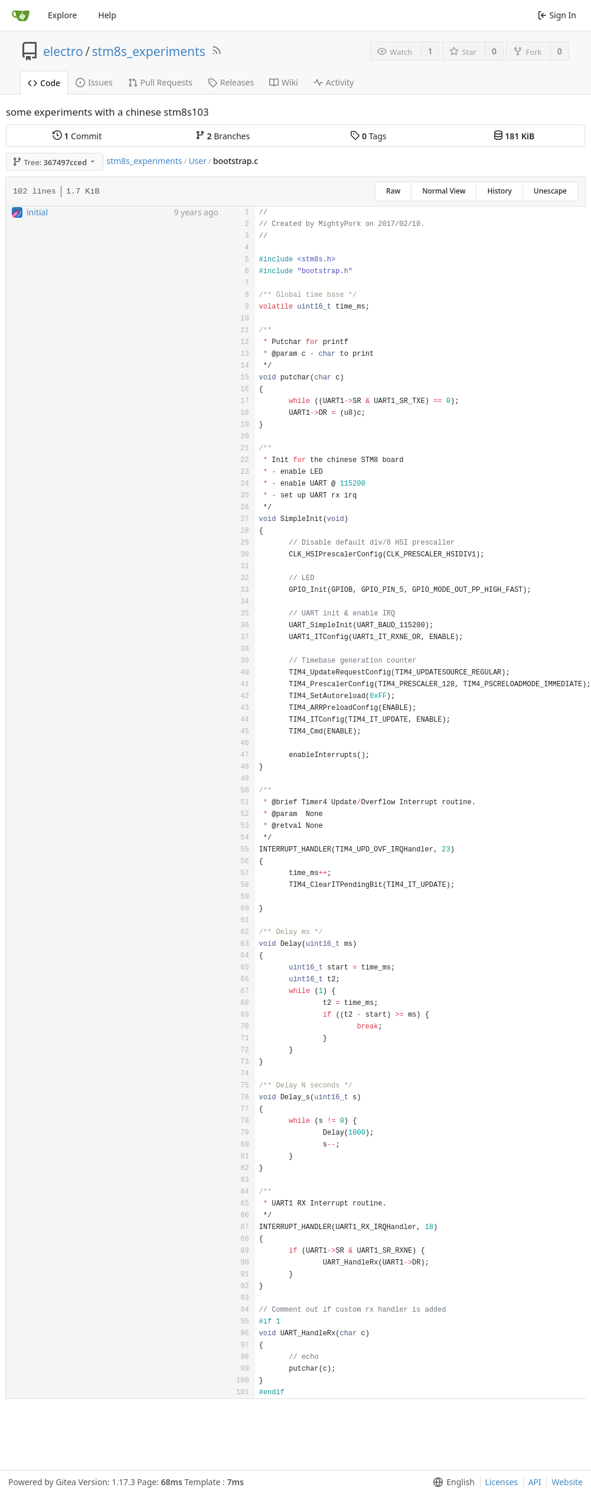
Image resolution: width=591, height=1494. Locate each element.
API (534, 1482)
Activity (334, 82)
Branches (222, 136)
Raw (393, 191)
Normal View (443, 191)
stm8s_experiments (148, 51)
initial (37, 212)
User (197, 160)
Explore (62, 15)
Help (107, 15)
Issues (94, 82)
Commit (77, 136)
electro (63, 51)
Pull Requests (160, 82)
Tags (368, 136)
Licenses (501, 1482)
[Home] (21, 15)
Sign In (557, 15)
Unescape (550, 191)
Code (44, 83)
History (499, 191)
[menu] (451, 1482)
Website (567, 1482)
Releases (231, 82)
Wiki (283, 82)
